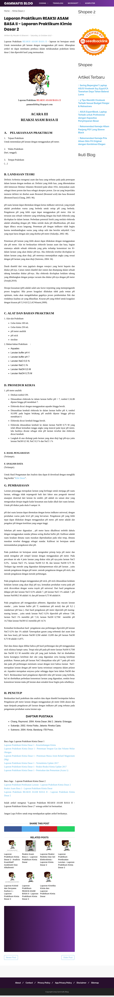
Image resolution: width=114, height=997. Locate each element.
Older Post (68, 959)
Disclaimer (83, 984)
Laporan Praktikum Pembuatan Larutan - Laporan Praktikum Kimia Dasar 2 (37, 786)
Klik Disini (20, 479)
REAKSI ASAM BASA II (35, 43)
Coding (42, 3)
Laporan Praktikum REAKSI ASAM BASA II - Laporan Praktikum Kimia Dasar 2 (30, 894)
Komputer (90, 3)
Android (43, 10)
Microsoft (73, 3)
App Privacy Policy (64, 984)
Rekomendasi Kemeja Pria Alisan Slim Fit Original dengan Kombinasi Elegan (92, 141)
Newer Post (11, 959)
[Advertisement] (39, 929)
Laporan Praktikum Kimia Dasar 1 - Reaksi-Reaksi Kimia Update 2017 (35, 768)
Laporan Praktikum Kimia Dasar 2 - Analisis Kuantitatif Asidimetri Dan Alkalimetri (12, 862)
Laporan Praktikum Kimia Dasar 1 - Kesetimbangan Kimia (30, 746)
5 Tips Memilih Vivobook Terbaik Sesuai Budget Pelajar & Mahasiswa (93, 103)
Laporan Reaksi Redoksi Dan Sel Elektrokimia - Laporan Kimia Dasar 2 (47, 861)
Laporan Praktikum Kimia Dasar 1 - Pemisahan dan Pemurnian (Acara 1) (36, 772)
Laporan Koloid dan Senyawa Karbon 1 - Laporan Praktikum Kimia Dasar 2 (11, 894)
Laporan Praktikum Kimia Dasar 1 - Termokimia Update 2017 (31, 764)
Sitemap (98, 984)
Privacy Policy (43, 984)
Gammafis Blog (18, 3)
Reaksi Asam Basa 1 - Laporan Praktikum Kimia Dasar (28, 790)
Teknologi (58, 3)
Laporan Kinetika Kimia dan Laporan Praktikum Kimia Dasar (48, 892)
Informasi (57, 10)
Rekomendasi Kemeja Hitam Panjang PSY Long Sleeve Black (93, 129)
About (15, 984)
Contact (27, 984)
